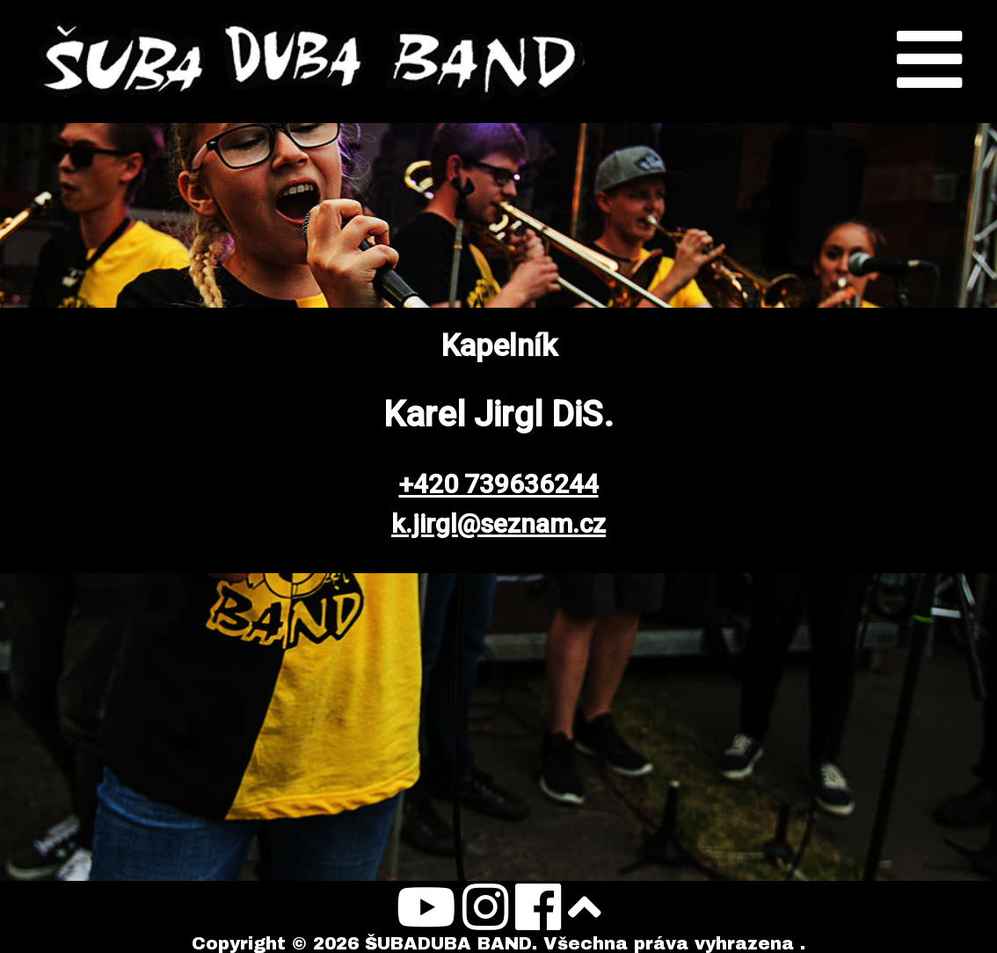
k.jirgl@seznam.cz (498, 523)
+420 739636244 (499, 484)
